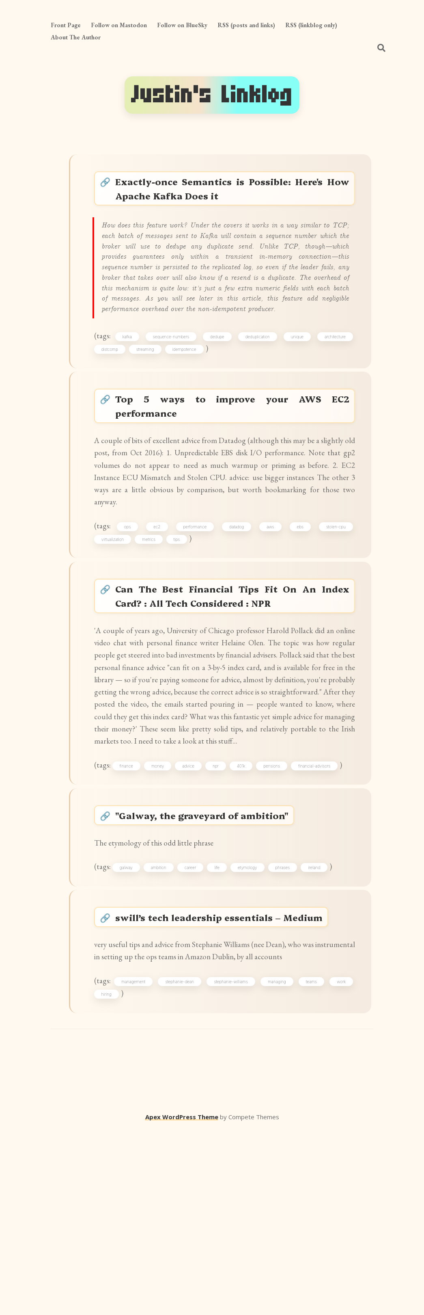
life (223, 1019)
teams (310, 1163)
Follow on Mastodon (119, 25)
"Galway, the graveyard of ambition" (208, 959)
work (338, 1163)
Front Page (66, 25)
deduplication (258, 386)
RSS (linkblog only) (311, 25)
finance (132, 903)
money (164, 903)
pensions (278, 903)
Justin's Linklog (212, 95)
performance (197, 602)
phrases (289, 1019)
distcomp (113, 400)
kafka (132, 386)
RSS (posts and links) (246, 25)
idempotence (188, 400)
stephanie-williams (233, 1163)
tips (180, 616)
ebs (298, 602)
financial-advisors (321, 903)
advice (195, 903)
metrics (152, 616)
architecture (332, 386)
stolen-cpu (333, 602)
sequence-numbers (174, 386)
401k (247, 903)
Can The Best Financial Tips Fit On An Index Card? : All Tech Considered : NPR (233, 679)
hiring (110, 1177)
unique (296, 386)
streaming (149, 400)
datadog (237, 602)
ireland (320, 1019)
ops (132, 602)
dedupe (219, 386)
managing (277, 1163)
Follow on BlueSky (182, 25)
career (196, 1019)
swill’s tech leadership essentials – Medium (226, 1074)
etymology (253, 1019)
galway (132, 1019)
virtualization (116, 616)
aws (270, 602)
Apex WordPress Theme (181, 1303)
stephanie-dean (183, 1163)
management (138, 1163)
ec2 (160, 602)
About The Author (76, 37)
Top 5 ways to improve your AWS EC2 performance (233, 463)
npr (222, 903)
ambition (164, 1019)
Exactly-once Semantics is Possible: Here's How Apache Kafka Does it (233, 191)
